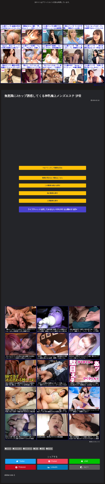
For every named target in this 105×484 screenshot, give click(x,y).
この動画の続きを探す (52, 185)
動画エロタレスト (99, 85)
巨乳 (42, 448)
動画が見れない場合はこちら (52, 178)
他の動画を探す (52, 193)
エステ (8, 448)
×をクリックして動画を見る (52, 168)
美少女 (49, 448)
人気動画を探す (52, 201)
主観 (36, 448)
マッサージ (27, 448)
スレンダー (17, 448)
